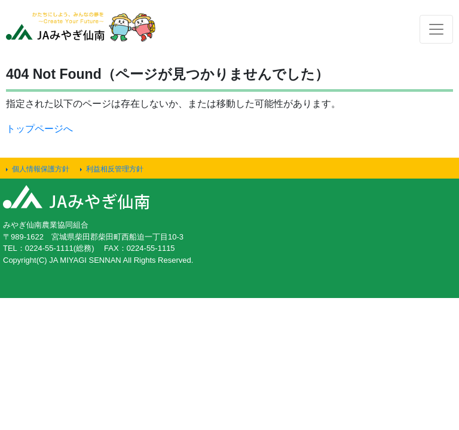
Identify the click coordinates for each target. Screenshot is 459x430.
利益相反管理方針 (114, 169)
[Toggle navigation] (436, 29)
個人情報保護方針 (40, 169)
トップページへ (39, 129)
